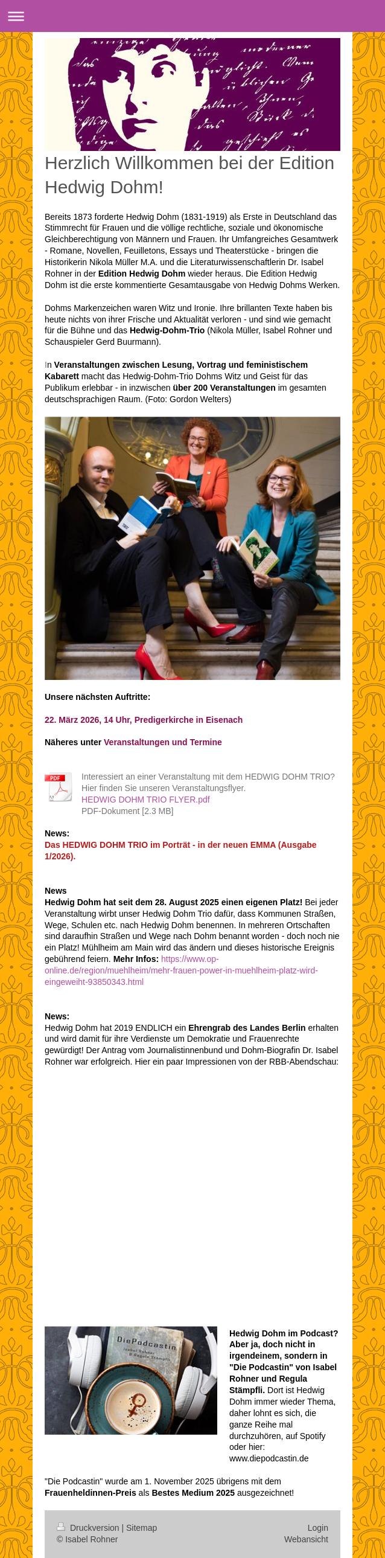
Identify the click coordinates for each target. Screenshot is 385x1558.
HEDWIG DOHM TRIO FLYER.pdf (145, 799)
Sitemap (141, 1528)
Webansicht (306, 1539)
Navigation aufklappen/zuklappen (192, 16)
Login (318, 1528)
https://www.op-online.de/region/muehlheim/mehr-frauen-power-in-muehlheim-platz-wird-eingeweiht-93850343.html (181, 970)
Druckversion (89, 1528)
